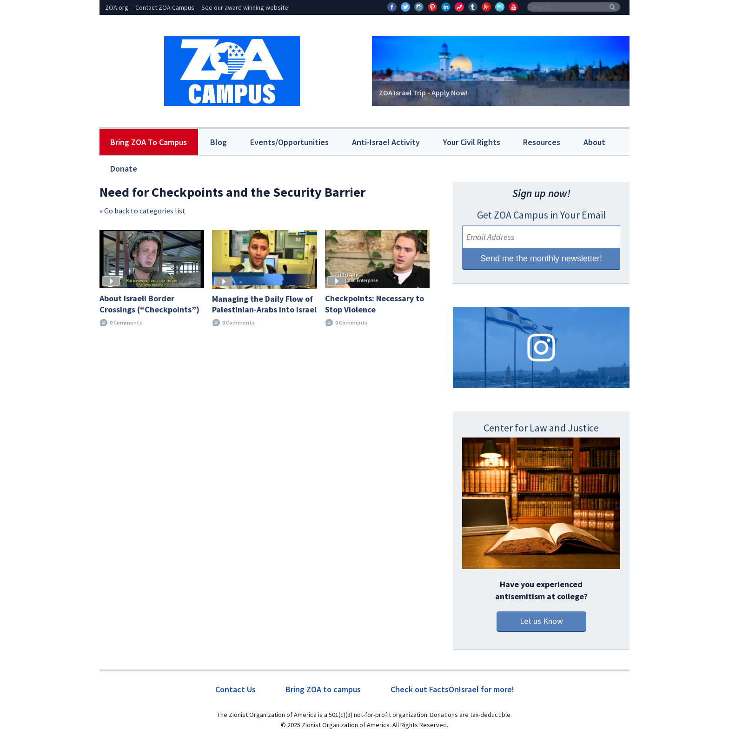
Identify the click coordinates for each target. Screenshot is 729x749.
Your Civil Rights (471, 142)
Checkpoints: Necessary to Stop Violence (374, 303)
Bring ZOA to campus (323, 689)
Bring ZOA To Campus (148, 142)
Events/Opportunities (289, 142)
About (594, 142)
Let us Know (541, 621)
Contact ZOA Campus (164, 7)
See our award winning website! (245, 7)
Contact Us (235, 689)
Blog (218, 142)
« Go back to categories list (142, 210)
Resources (541, 142)
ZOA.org (116, 7)
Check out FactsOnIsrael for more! (452, 689)
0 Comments (126, 322)
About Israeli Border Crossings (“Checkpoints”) (149, 303)
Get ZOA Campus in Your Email (541, 214)
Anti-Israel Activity (386, 142)
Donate (123, 168)
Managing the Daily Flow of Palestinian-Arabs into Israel (264, 304)
